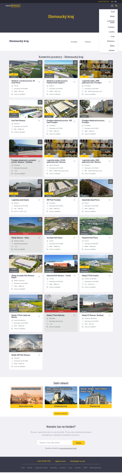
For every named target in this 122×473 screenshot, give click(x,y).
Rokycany (84, 389)
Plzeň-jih (83, 391)
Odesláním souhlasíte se (61, 449)
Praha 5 (26, 389)
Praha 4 (14, 389)
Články (112, 46)
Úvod (113, 12)
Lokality (112, 32)
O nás (113, 36)
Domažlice (91, 389)
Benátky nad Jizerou (66, 389)
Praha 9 (38, 389)
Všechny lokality (61, 414)
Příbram (49, 389)
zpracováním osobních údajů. (68, 449)
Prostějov (74, 42)
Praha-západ (57, 391)
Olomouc (88, 42)
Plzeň (89, 391)
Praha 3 (20, 389)
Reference (111, 41)
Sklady (112, 16)
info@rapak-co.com (77, 462)
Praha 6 (32, 389)
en (115, 1)
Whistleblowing (95, 468)
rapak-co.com (60, 462)
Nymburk (49, 391)
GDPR (85, 468)
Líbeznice (55, 389)
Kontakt (112, 50)
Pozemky (111, 27)
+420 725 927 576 (103, 1)
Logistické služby (111, 21)
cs (112, 1)
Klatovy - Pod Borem (101, 389)
